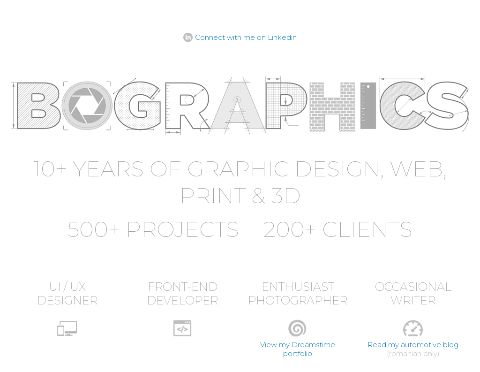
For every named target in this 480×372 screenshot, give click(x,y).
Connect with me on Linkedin (246, 37)
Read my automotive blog (413, 344)
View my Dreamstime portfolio (297, 349)
